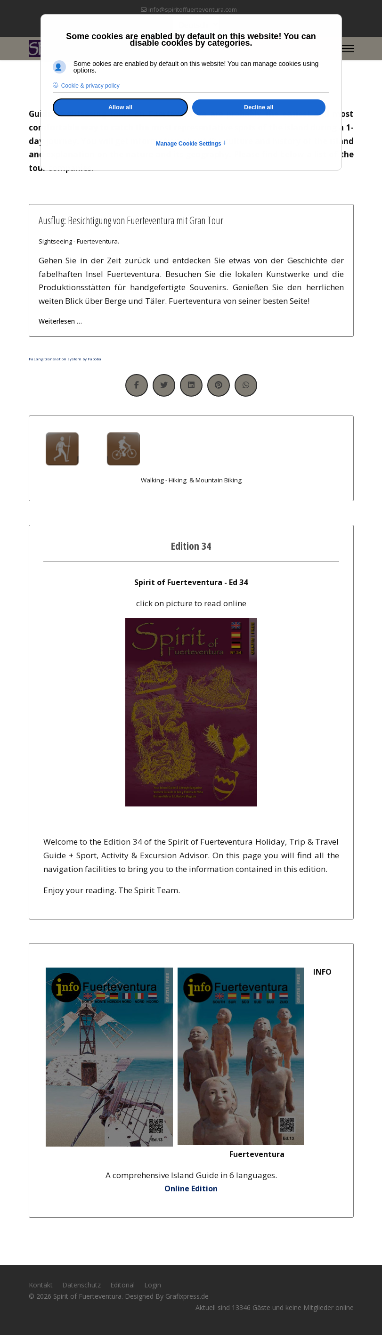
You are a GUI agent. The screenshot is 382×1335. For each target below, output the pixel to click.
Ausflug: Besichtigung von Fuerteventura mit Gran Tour (131, 220)
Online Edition (191, 1188)
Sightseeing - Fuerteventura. (79, 241)
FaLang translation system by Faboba (65, 358)
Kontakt (41, 1284)
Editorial (122, 1284)
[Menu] (348, 48)
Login (152, 1284)
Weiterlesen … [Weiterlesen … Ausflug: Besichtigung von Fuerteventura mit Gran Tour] (60, 321)
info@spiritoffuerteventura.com (192, 10)
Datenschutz (81, 1284)
